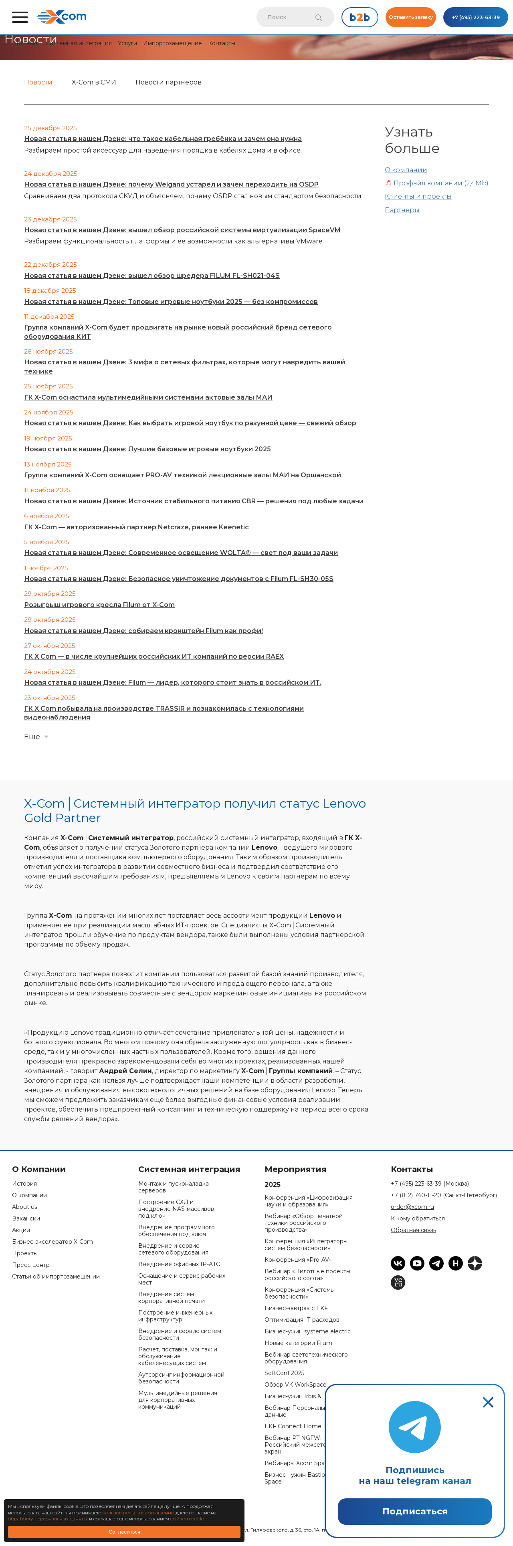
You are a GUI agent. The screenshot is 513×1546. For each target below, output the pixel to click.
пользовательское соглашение (138, 1513)
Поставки (26, 43)
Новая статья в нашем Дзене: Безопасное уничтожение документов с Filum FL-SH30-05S (178, 579)
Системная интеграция (79, 43)
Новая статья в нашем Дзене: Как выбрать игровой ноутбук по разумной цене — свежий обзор (190, 423)
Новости (38, 82)
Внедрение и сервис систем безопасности (179, 1334)
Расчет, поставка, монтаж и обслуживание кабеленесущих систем (177, 1356)
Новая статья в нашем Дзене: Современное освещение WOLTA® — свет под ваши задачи (181, 553)
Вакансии (26, 1218)
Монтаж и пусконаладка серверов (173, 1187)
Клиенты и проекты (418, 196)
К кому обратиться (418, 1218)
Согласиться (124, 1532)
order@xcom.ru (412, 1207)
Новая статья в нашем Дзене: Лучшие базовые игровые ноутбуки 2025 (147, 449)
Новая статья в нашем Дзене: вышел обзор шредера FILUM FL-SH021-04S (152, 275)
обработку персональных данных (48, 1519)
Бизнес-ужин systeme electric (308, 1331)
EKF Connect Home (293, 1426)
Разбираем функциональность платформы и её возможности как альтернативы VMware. (174, 241)
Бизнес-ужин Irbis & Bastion (304, 1396)
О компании (406, 170)
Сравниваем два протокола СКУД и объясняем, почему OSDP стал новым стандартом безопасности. (193, 196)
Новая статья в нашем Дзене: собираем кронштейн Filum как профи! (143, 631)
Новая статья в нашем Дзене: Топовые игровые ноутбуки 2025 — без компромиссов (171, 302)
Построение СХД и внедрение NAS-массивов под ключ (176, 1209)
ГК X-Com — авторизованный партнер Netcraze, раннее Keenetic (136, 527)
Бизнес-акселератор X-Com (52, 1241)
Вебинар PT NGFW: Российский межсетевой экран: (301, 1445)
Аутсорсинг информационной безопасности (181, 1378)
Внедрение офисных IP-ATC (179, 1264)
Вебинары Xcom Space (298, 1463)
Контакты (221, 43)
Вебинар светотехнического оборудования (306, 1358)
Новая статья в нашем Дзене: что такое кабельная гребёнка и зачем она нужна (163, 139)
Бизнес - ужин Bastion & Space (299, 1478)
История (24, 1183)
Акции (21, 1230)
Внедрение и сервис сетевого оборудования (173, 1249)
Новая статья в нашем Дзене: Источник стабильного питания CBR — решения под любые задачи (194, 501)
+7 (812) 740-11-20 (444, 1195)
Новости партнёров (168, 82)
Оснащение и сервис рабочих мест (181, 1279)
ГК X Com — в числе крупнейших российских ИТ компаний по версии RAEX (154, 656)
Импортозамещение (172, 43)
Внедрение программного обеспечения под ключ (176, 1231)
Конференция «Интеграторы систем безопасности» (306, 1245)
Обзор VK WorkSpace (296, 1384)
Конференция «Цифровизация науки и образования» (309, 1201)
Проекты (25, 1253)
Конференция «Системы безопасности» (300, 1293)
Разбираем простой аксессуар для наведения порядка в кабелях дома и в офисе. (163, 150)
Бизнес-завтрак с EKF (296, 1308)
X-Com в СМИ (94, 82)
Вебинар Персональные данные (300, 1411)
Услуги (127, 43)
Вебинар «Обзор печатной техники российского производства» (304, 1223)
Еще (32, 736)
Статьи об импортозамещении (56, 1276)
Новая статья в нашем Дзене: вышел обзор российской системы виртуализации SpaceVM (182, 230)
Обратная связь (413, 1230)
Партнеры (402, 210)
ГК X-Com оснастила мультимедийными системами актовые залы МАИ (148, 397)
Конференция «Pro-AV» (298, 1260)
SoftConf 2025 (284, 1373)
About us (24, 1207)
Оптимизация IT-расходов (302, 1320)
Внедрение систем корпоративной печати (171, 1298)
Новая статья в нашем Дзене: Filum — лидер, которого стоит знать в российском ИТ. (172, 682)
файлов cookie (187, 1519)
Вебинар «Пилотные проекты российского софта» (307, 1275)
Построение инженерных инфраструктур (175, 1316)
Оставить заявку (411, 17)
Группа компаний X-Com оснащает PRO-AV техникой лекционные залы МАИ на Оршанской (182, 475)
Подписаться (415, 1511)
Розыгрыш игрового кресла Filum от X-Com (99, 605)
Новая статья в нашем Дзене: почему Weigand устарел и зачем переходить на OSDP (171, 184)
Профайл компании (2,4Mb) (437, 183)
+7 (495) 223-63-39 (476, 17)
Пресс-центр (31, 1265)
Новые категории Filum (298, 1343)
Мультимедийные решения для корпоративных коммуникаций (177, 1400)
